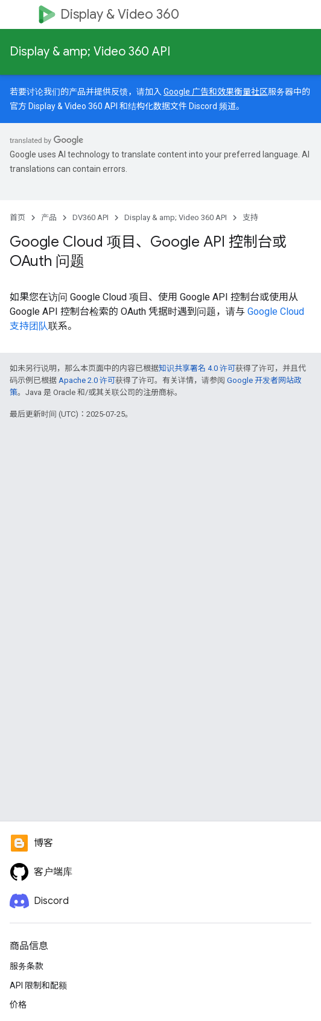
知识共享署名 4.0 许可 (197, 368)
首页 (17, 217)
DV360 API (90, 217)
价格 (18, 1005)
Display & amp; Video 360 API (90, 51)
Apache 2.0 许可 (87, 380)
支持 (250, 217)
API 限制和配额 (38, 985)
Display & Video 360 (119, 14)
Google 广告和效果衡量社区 (216, 91)
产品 (49, 217)
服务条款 (26, 966)
